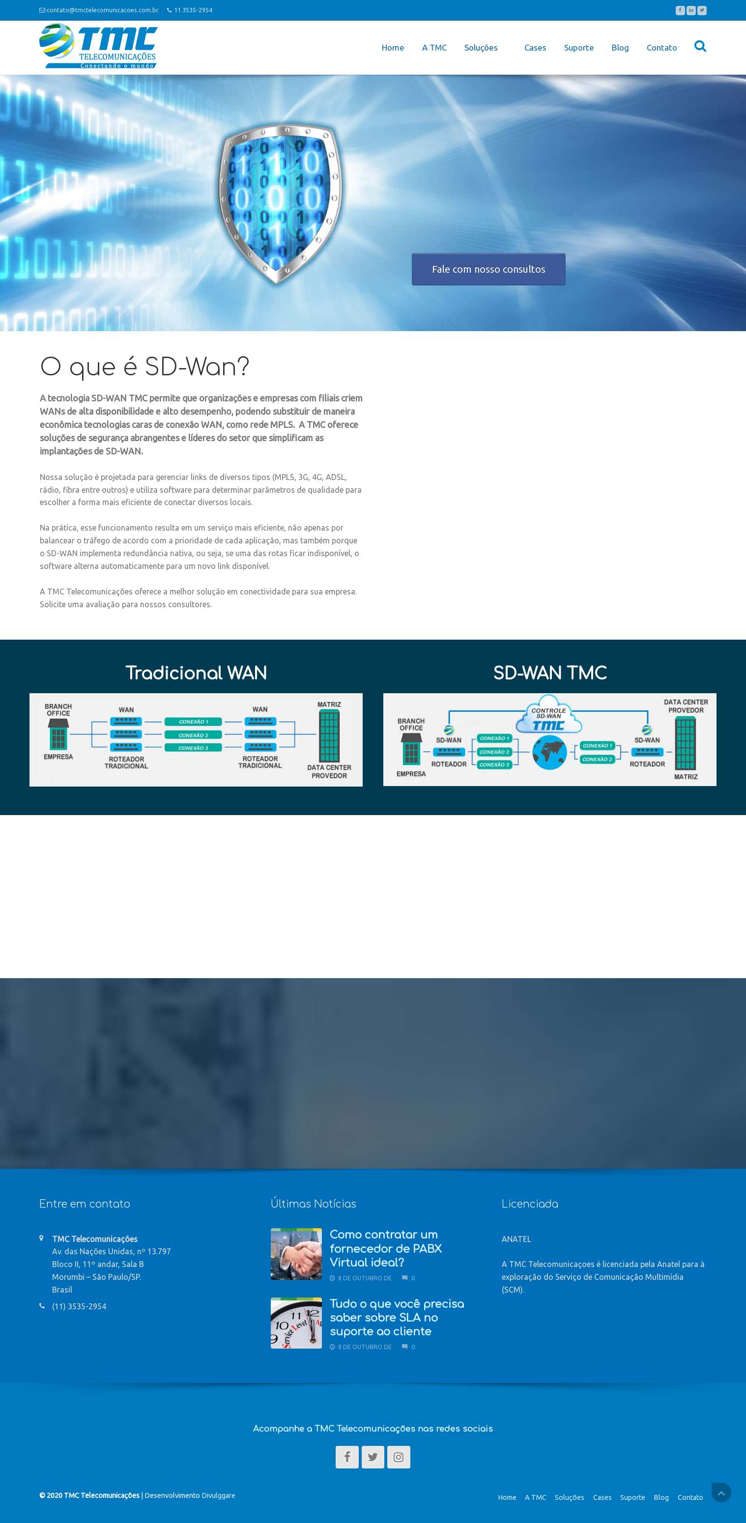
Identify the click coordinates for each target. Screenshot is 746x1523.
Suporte (579, 46)
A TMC (431, 46)
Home (390, 46)
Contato (662, 46)
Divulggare (218, 1493)
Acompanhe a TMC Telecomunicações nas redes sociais (373, 1426)
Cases (535, 46)
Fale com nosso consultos (488, 266)
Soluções (569, 1495)
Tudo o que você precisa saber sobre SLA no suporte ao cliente (397, 1315)
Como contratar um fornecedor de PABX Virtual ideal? (386, 1247)
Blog (620, 46)
